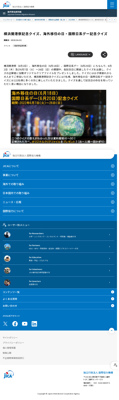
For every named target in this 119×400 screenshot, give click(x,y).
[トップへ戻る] (111, 330)
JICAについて (11, 166)
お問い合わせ (10, 305)
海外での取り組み (13, 184)
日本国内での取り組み (16, 193)
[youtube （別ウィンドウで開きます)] (24, 324)
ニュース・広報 (12, 202)
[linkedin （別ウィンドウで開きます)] (34, 323)
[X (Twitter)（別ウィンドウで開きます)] (5, 324)
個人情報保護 (9, 347)
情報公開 (7, 352)
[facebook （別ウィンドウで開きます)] (15, 323)
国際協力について (13, 211)
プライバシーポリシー (13, 342)
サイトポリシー (10, 337)
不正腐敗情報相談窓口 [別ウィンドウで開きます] (13, 358)
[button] (80, 54)
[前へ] (110, 19)
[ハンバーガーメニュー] (112, 3)
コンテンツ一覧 (11, 292)
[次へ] (114, 19)
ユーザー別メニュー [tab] (16, 225)
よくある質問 (10, 299)
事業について (11, 175)
